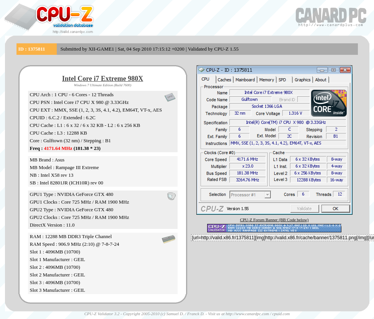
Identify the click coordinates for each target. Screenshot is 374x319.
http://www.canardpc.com (247, 313)
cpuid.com (281, 313)
